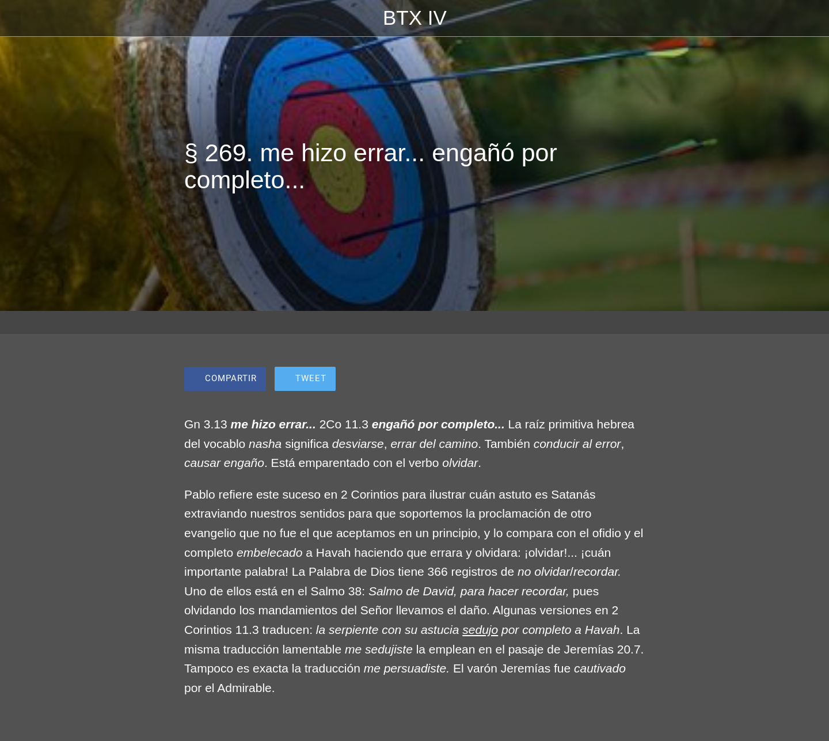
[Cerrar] (23, 18)
